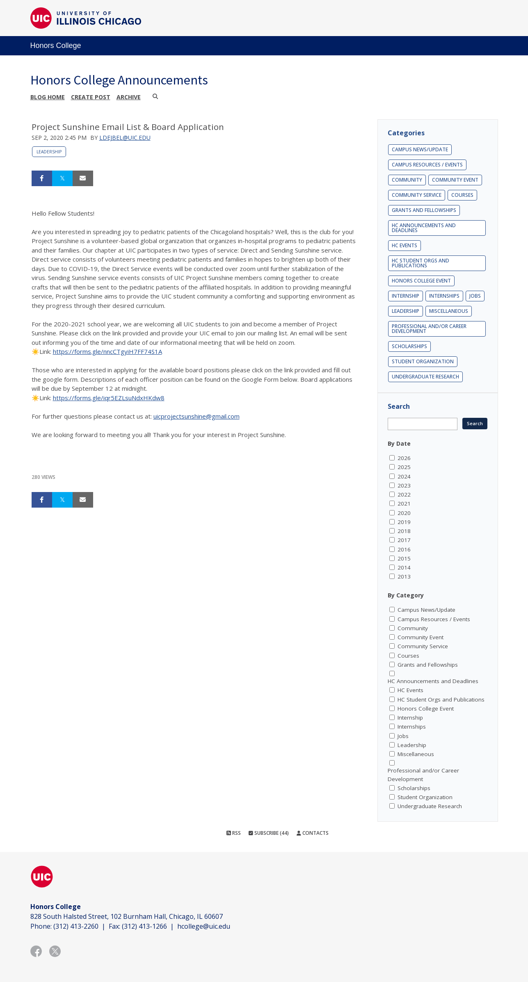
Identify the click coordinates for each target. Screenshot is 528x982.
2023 (404, 485)
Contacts (313, 832)
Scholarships (409, 346)
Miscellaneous (448, 311)
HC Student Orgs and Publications (420, 263)
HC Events (404, 245)
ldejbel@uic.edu (125, 137)
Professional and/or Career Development (429, 329)
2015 (404, 558)
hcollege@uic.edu (203, 926)
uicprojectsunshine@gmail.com (196, 416)
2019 (404, 522)
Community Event (455, 179)
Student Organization (423, 361)
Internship (405, 295)
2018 (404, 531)
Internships (444, 295)
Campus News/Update (420, 149)
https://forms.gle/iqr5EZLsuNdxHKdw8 (109, 398)
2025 (404, 467)
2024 (404, 476)
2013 (404, 576)
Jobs (475, 295)
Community (407, 179)
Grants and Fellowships (424, 210)
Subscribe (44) (269, 832)
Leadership (49, 152)
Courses (462, 194)
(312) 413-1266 (144, 926)
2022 (404, 494)
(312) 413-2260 (75, 926)
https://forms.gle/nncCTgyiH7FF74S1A (107, 351)
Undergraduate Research (425, 376)
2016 (404, 549)
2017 (404, 540)
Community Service (416, 194)
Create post (90, 97)
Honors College (55, 45)
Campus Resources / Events (427, 164)
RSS (233, 832)
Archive (129, 97)
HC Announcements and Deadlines (424, 228)
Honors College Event (421, 280)
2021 (404, 503)
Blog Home (47, 97)
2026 (404, 458)
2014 (404, 567)
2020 (404, 513)
